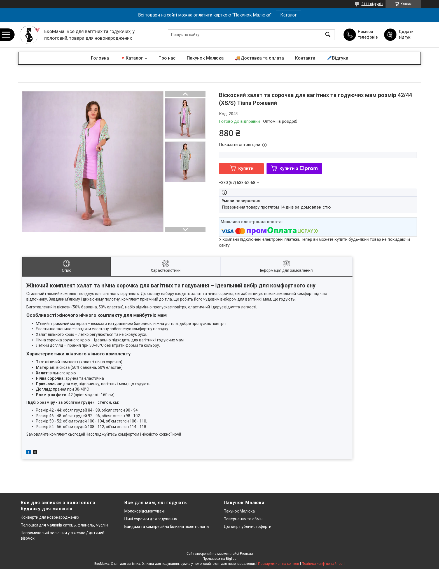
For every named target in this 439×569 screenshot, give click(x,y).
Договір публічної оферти (247, 526)
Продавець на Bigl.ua (220, 559)
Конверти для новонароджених (50, 517)
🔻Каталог (131, 58)
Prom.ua (246, 554)
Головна (100, 58)
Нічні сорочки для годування (150, 519)
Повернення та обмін (243, 519)
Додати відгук (406, 34)
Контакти (305, 58)
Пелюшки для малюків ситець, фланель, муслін (64, 525)
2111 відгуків (372, 4)
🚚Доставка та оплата (259, 58)
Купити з (298, 168)
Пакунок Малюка (205, 58)
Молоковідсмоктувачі (144, 511)
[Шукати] (328, 35)
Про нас (167, 58)
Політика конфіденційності (323, 564)
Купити (245, 168)
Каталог (288, 15)
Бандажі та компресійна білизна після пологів (166, 526)
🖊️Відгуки (337, 58)
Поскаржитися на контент (278, 564)
